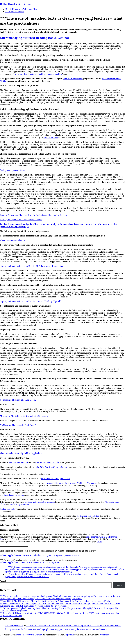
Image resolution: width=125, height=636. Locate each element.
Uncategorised (53, 562)
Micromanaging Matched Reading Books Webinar (34, 37)
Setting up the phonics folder (12, 170)
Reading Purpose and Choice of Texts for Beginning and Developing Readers (33, 215)
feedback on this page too (88, 516)
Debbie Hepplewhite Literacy (15, 4)
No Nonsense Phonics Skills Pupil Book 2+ (18, 400)
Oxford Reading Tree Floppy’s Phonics (51, 467)
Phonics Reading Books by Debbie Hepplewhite (21, 453)
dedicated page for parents (12, 495)
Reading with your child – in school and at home (21, 219)
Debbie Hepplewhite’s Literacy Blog (21, 9)
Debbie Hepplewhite (9, 562)
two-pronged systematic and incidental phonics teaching (38, 74)
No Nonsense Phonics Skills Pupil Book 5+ (18, 425)
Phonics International (73, 78)
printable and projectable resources (40, 502)
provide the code (50, 137)
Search (3, 581)
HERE (99, 542)
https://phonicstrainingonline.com (55, 478)
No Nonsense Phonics (14, 11)
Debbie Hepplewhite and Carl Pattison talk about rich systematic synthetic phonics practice (39, 555)
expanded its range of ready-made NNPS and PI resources (72, 483)
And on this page (7, 509)
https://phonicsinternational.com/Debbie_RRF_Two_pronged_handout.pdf (32, 266)
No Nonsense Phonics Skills (47, 462)
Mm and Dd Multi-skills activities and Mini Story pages (24, 416)
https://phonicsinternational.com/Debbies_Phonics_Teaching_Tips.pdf (30, 301)
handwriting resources (19, 504)
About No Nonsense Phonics (12, 240)
